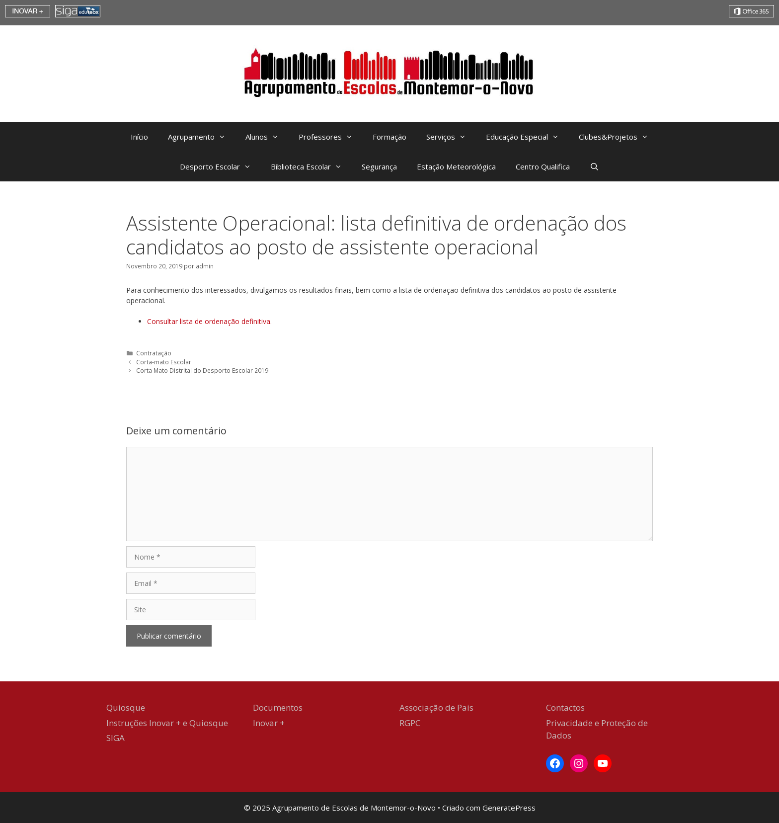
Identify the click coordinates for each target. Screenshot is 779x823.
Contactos (565, 707)
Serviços (451, 137)
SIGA (115, 737)
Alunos (267, 137)
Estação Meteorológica (456, 166)
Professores (331, 137)
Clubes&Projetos (618, 137)
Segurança (379, 166)
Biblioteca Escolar (311, 166)
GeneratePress (509, 808)
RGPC (409, 723)
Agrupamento (201, 137)
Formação (389, 137)
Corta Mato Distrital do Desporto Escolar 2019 (202, 370)
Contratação (153, 353)
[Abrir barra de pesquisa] (594, 166)
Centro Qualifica (543, 166)
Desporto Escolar (220, 166)
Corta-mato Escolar (163, 362)
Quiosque (125, 707)
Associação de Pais (436, 707)
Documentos (278, 707)
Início (139, 137)
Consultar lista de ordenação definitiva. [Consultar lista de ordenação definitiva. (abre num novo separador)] (209, 321)
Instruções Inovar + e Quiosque (167, 723)
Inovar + (269, 723)
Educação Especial (527, 137)
